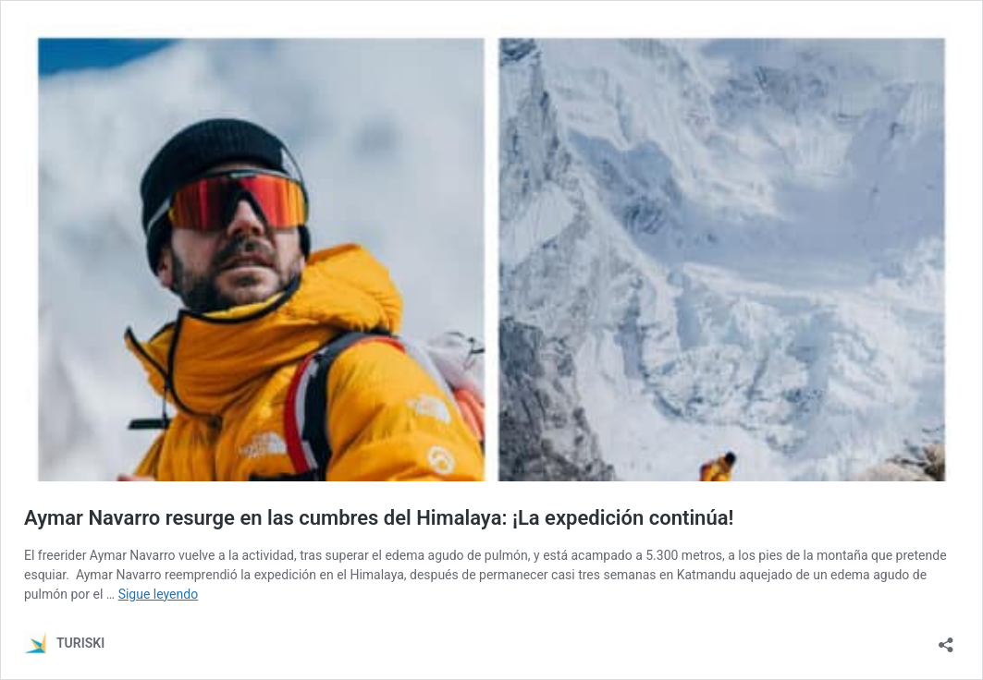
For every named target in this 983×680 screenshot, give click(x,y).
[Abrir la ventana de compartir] (946, 639)
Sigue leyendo (158, 594)
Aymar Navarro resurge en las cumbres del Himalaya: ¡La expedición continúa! (378, 517)
